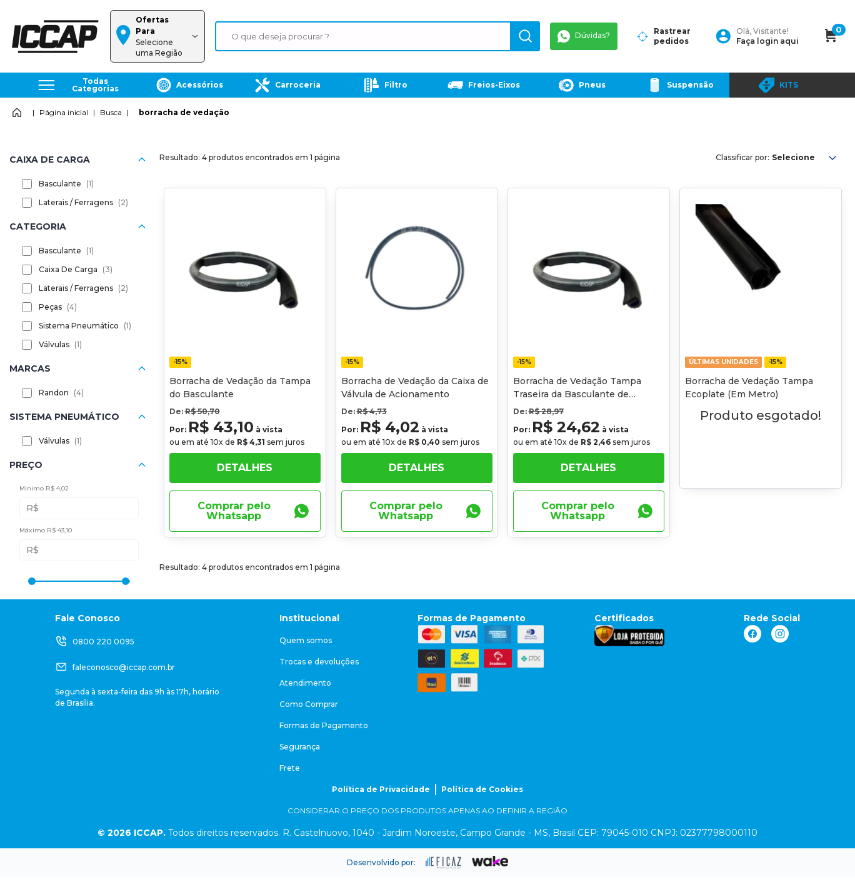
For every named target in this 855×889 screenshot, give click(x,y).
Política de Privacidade (381, 789)
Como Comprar (308, 704)
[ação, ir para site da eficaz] (444, 862)
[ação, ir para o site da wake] (490, 861)
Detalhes (244, 468)
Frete (289, 768)
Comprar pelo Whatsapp (254, 511)
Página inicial (63, 112)
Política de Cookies (482, 789)
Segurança (299, 746)
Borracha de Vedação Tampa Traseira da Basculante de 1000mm (577, 394)
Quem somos (305, 640)
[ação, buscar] (525, 36)
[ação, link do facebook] (752, 634)
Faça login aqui (767, 41)
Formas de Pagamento (323, 725)
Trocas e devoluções (319, 661)
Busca (111, 112)
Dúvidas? (584, 36)
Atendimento (305, 683)
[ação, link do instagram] (780, 634)
